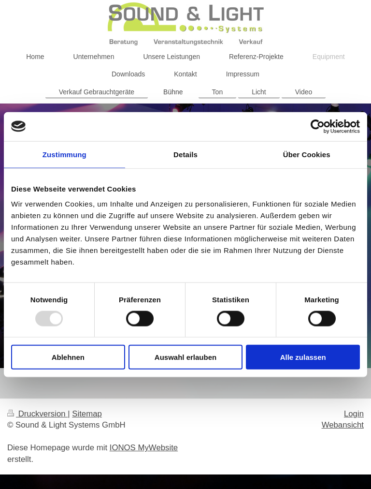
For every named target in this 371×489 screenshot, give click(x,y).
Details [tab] (185, 154)
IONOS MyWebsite (144, 447)
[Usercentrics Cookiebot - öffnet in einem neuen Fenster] (317, 126)
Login (354, 413)
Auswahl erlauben (185, 357)
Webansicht (343, 425)
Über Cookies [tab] (306, 154)
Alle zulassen (303, 357)
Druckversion (37, 413)
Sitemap (87, 413)
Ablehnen (68, 357)
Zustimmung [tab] (64, 154)
